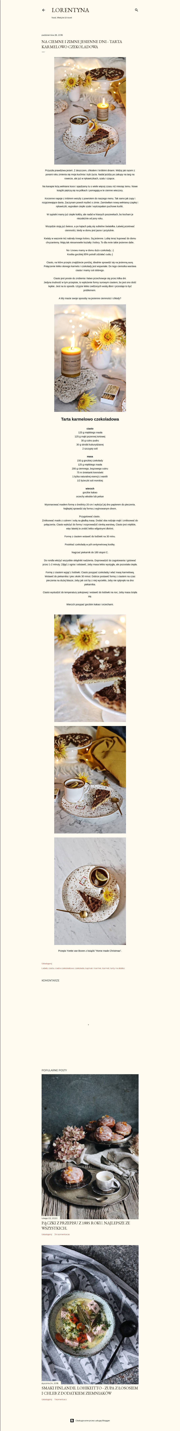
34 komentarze (62, 1234)
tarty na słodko (117, 968)
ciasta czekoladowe (64, 968)
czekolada (79, 968)
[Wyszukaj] (137, 9)
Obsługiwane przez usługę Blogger (90, 1421)
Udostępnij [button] (47, 963)
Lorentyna (70, 10)
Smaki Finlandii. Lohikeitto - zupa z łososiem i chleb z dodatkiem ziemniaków (90, 1390)
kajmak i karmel (93, 968)
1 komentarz (61, 1399)
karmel (105, 968)
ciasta (51, 968)
